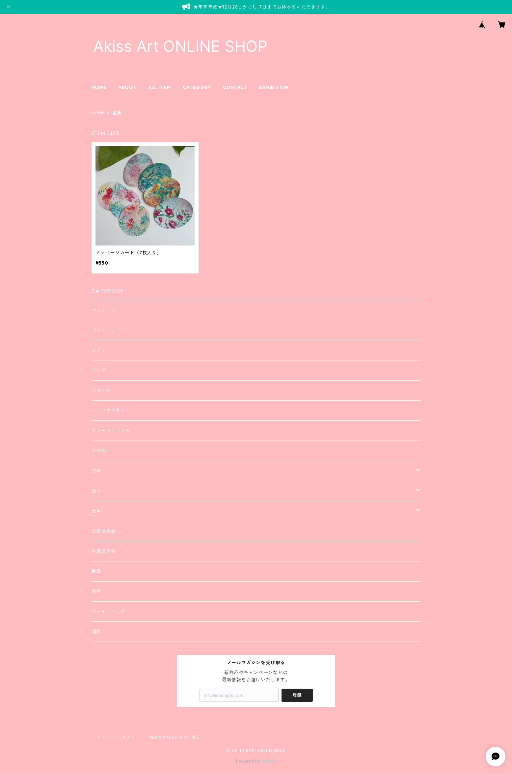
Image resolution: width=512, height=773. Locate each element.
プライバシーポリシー (118, 737)
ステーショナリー (111, 431)
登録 (297, 695)
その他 (99, 451)
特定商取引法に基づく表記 (174, 737)
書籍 (96, 571)
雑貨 (96, 632)
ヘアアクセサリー (111, 411)
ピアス (99, 350)
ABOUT (127, 87)
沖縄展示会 (104, 551)
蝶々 (96, 491)
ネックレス (104, 310)
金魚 (96, 511)
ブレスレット (106, 330)
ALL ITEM (159, 87)
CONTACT (235, 87)
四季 (96, 471)
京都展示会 (104, 531)
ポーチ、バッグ (109, 612)
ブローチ (101, 390)
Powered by (256, 761)
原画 (96, 591)
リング (99, 370)
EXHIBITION (274, 87)
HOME (99, 87)
